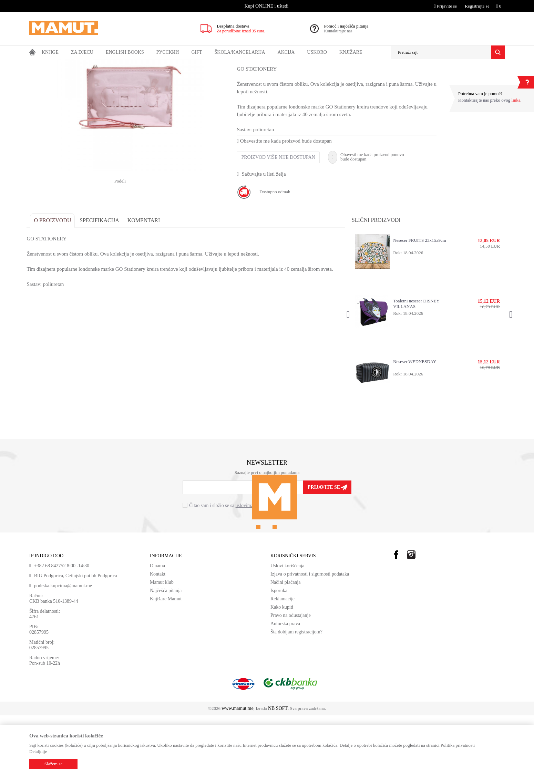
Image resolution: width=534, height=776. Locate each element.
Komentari (146, 281)
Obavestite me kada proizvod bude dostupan (286, 201)
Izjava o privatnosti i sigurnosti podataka (309, 634)
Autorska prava (285, 684)
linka (516, 100)
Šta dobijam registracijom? (296, 692)
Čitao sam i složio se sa (231, 565)
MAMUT (37, 63)
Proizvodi (58, 63)
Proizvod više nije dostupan (281, 217)
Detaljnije (38, 751)
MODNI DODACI (99, 63)
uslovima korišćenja (255, 565)
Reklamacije (282, 659)
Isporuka (278, 651)
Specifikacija (102, 281)
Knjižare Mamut (166, 659)
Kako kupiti (282, 667)
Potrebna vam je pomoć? (480, 93)
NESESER (129, 63)
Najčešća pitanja (166, 651)
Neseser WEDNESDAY (413, 422)
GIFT (75, 63)
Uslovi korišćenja (287, 626)
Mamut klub (162, 642)
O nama (157, 626)
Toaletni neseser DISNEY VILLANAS (415, 364)
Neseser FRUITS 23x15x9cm (418, 300)
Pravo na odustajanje (290, 676)
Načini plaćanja (285, 642)
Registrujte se (477, 6)
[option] (267, 6)
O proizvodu (55, 281)
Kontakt (157, 634)
